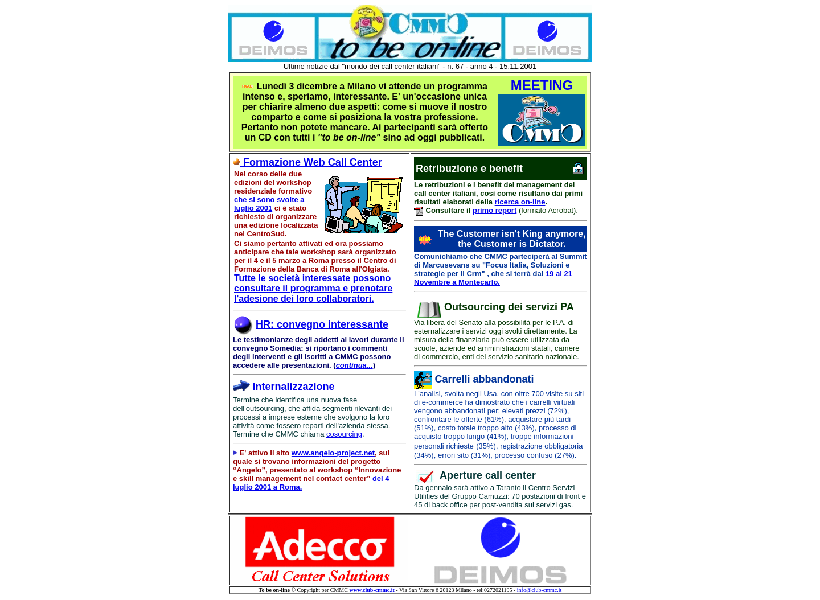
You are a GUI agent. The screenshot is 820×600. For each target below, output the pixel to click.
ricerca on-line (520, 202)
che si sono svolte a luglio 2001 (269, 203)
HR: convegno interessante (322, 324)
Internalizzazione (294, 386)
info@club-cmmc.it (539, 590)
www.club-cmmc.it (371, 590)
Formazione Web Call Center (307, 162)
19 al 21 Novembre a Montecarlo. (493, 277)
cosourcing (344, 434)
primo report (494, 210)
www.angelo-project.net (333, 453)
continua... (354, 365)
